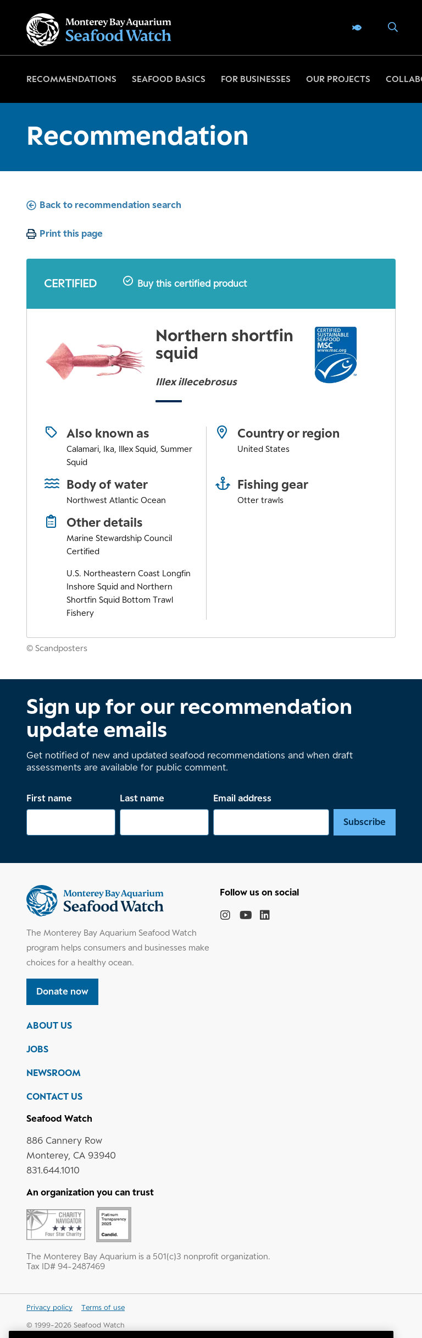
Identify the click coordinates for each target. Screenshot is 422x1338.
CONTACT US (54, 1096)
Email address (242, 798)
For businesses (256, 79)
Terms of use (103, 1307)
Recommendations (71, 79)
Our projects (338, 79)
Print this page (71, 233)
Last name (142, 798)
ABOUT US (49, 1025)
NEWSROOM (53, 1072)
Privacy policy (49, 1307)
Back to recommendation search (110, 204)
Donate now (62, 991)
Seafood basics (169, 79)
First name (49, 798)
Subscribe (364, 821)
